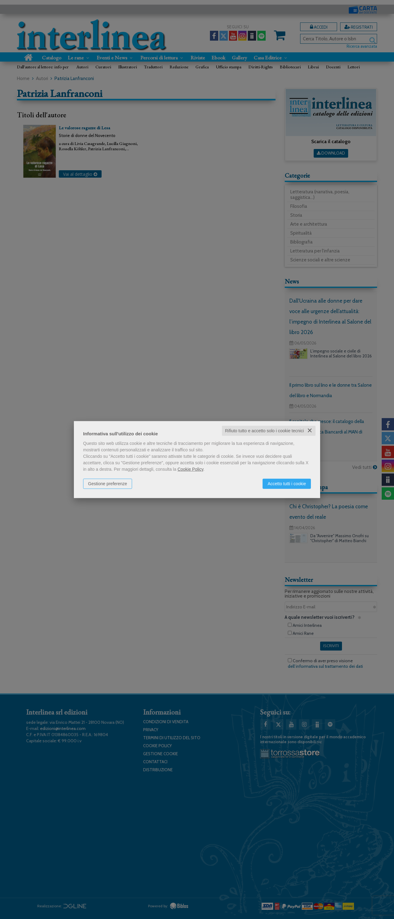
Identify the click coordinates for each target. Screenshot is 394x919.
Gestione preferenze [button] (107, 483)
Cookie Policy (190, 469)
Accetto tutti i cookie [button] (286, 483)
